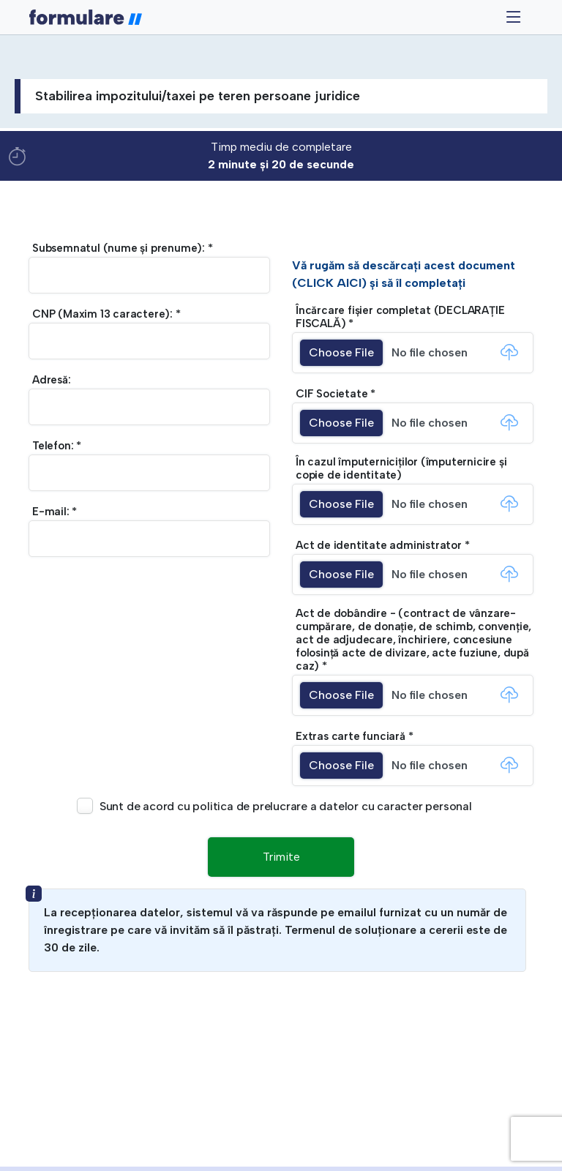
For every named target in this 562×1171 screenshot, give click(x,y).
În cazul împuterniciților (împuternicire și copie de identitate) (401, 468)
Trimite (281, 857)
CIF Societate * (335, 393)
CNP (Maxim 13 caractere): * (106, 314)
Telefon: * (56, 445)
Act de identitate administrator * (382, 545)
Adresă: (51, 379)
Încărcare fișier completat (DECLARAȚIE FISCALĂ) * (400, 317)
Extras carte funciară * (354, 736)
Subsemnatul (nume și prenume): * (122, 248)
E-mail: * (54, 511)
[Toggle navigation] (514, 17)
